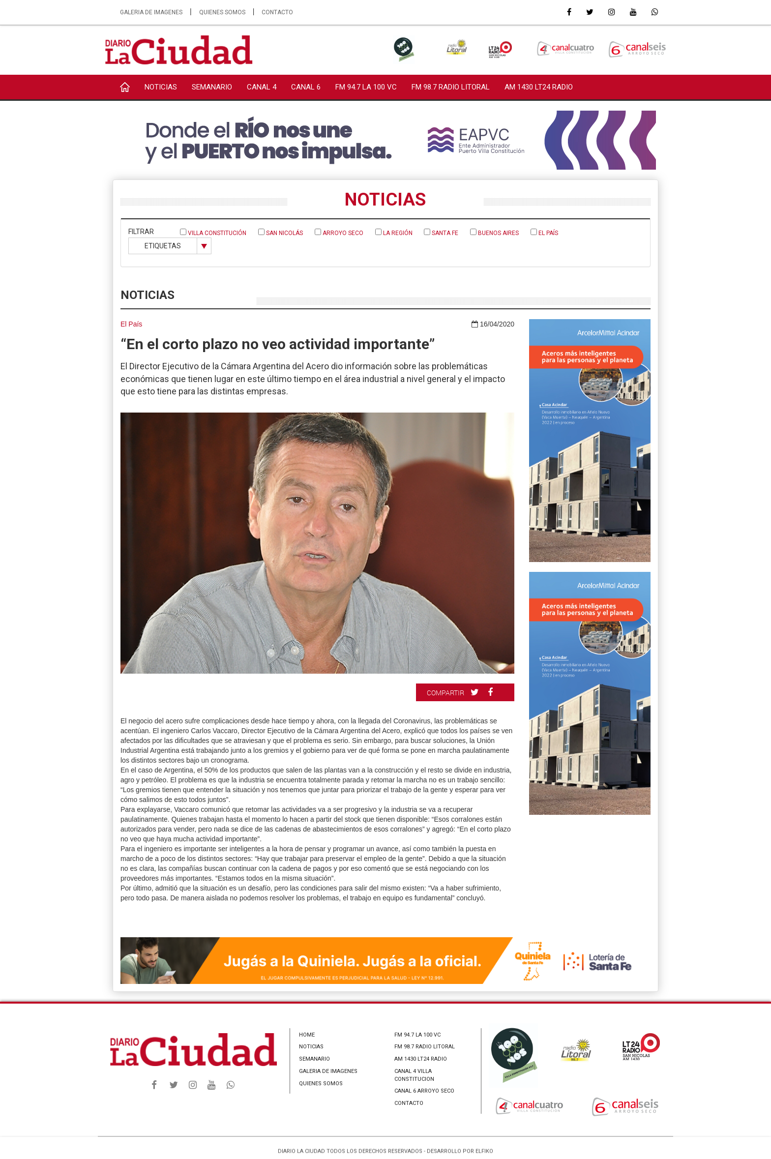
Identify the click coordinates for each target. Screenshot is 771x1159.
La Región (394, 233)
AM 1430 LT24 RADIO (538, 87)
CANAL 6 (306, 87)
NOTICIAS (161, 87)
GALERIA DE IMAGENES (151, 12)
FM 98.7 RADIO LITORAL (451, 87)
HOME (307, 1035)
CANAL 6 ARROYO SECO (424, 1091)
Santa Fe (441, 233)
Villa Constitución (213, 233)
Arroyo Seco (339, 233)
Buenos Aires (494, 233)
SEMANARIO (212, 87)
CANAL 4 (261, 87)
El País (544, 233)
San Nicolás (280, 233)
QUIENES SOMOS (222, 12)
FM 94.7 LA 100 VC (366, 87)
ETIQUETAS (163, 246)
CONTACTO (277, 12)
